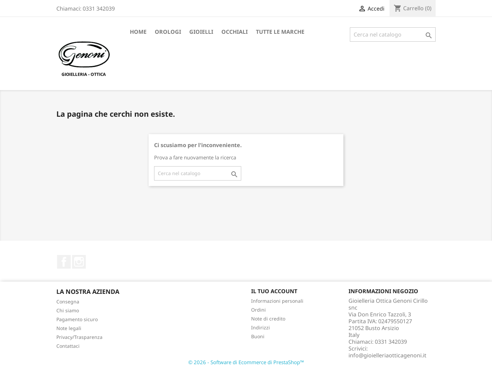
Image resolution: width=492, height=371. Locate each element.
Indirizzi (260, 327)
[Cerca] (393, 34)
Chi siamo (67, 310)
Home (138, 31)
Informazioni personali (277, 301)
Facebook (64, 262)
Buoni (257, 336)
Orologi (168, 31)
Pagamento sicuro (77, 319)
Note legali (68, 328)
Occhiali (234, 31)
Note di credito (268, 318)
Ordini (258, 309)
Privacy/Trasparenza (79, 337)
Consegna (67, 301)
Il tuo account (274, 291)
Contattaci (68, 346)
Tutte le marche (280, 31)
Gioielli (201, 31)
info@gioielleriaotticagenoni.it (387, 355)
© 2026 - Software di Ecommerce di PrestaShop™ (246, 362)
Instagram (79, 262)
